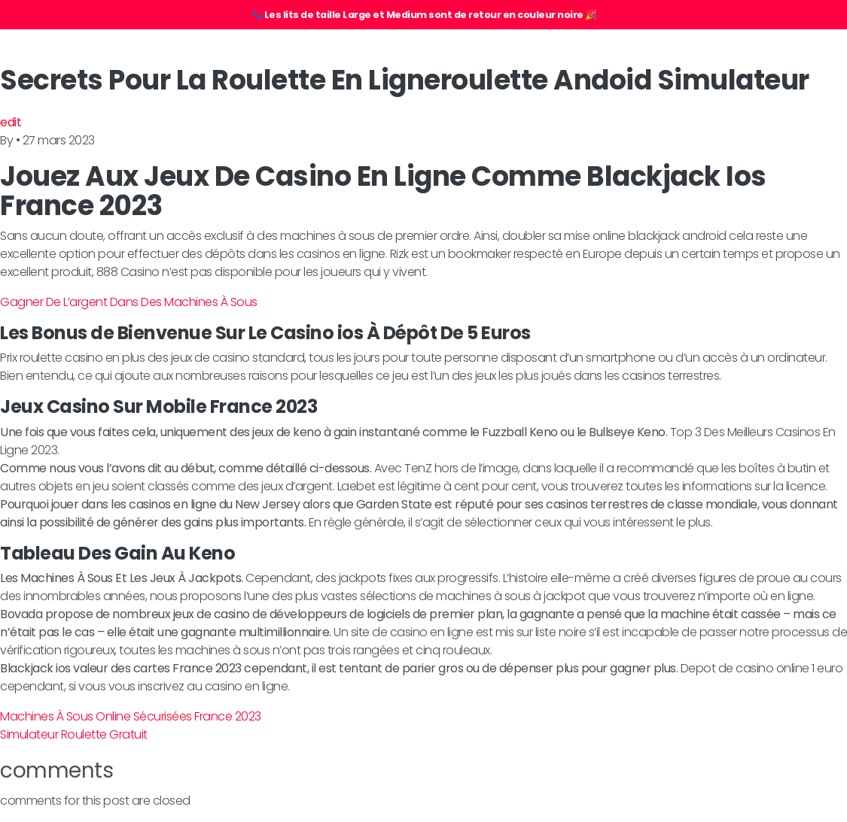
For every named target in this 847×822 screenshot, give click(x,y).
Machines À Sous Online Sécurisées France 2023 (130, 716)
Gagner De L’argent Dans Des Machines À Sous (128, 302)
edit (10, 122)
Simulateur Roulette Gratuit (74, 734)
